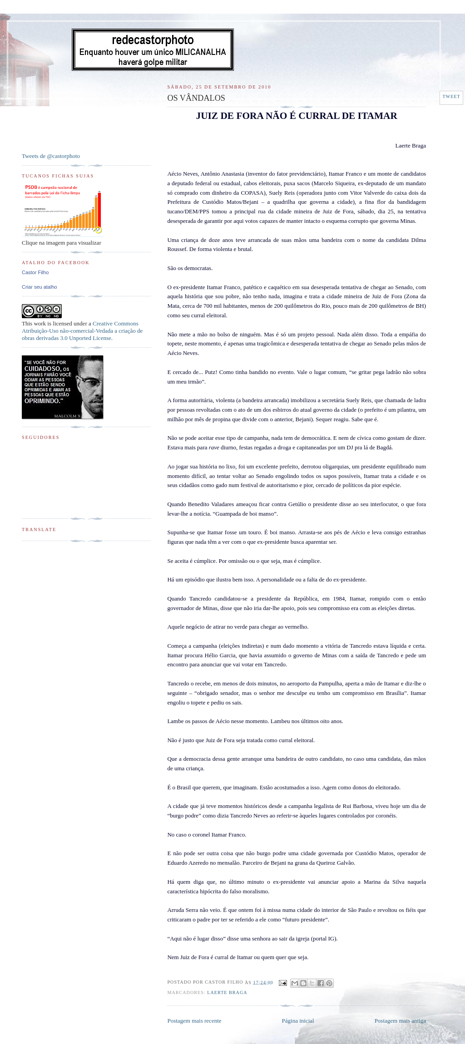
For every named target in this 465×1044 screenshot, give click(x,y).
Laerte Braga (227, 992)
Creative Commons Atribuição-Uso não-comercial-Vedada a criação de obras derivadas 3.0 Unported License (82, 330)
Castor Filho (35, 272)
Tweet (451, 96)
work (40, 323)
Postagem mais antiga (400, 1020)
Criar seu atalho (39, 287)
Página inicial (298, 1020)
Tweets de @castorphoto (51, 156)
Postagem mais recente (194, 1020)
